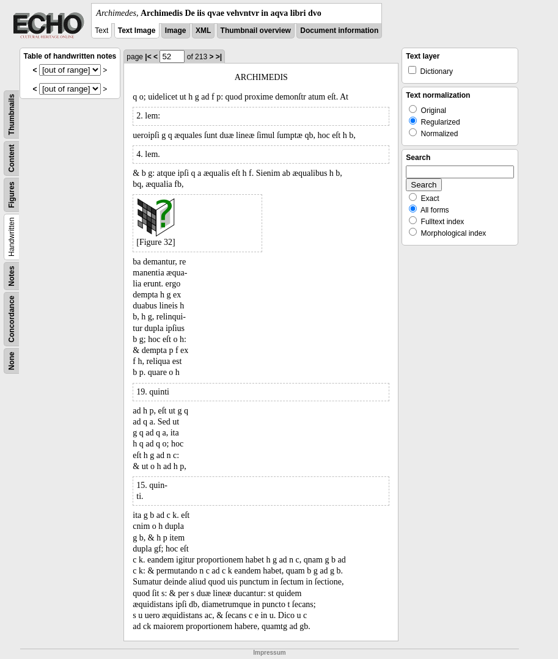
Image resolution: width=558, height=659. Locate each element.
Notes (11, 276)
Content (11, 158)
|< (148, 57)
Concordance (11, 319)
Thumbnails (11, 114)
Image (175, 30)
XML (203, 30)
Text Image (137, 30)
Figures (11, 194)
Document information (339, 30)
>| (219, 57)
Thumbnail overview (256, 30)
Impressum (269, 652)
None (11, 361)
